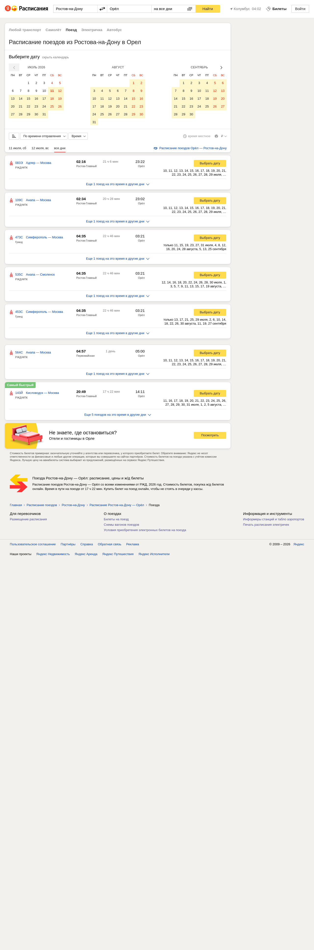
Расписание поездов (41, 506)
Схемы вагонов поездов (121, 525)
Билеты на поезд (116, 520)
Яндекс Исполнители (154, 555)
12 (60, 91)
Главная (16, 506)
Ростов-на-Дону (73, 506)
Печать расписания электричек (266, 525)
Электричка (91, 30)
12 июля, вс (40, 149)
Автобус (114, 30)
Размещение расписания (28, 520)
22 (28, 106)
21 (20, 106)
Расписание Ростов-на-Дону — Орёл (117, 506)
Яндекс (298, 545)
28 (20, 114)
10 (44, 91)
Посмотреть (210, 436)
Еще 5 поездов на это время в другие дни (117, 415)
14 (20, 98)
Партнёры (68, 545)
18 (52, 98)
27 (12, 114)
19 (60, 98)
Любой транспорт (25, 30)
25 (52, 106)
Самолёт (53, 30)
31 (44, 114)
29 (28, 114)
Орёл (141, 167)
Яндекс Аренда (86, 555)
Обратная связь (109, 545)
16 (36, 98)
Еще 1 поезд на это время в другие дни (118, 185)
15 (28, 98)
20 (12, 106)
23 (36, 106)
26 (60, 106)
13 (12, 98)
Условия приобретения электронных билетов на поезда (145, 531)
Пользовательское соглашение (33, 545)
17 (44, 98)
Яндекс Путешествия (118, 555)
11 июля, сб (17, 149)
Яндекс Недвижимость (53, 555)
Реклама (132, 545)
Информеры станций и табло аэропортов (273, 520)
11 (52, 91)
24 (44, 106)
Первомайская (85, 356)
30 (36, 114)
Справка (86, 545)
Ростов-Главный (86, 167)
